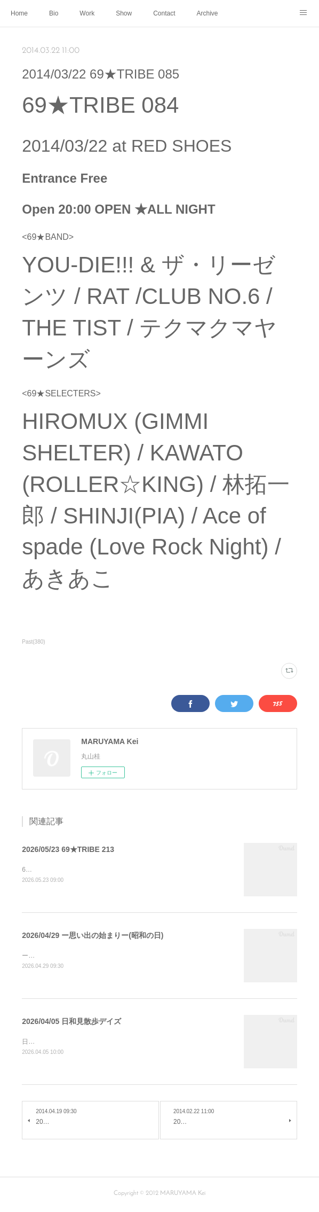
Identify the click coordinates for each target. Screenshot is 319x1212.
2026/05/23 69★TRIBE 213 (68, 849)
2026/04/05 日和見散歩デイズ (71, 1022)
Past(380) (33, 642)
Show (124, 13)
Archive (207, 13)
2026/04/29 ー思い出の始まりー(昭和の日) (92, 936)
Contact (164, 13)
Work (86, 13)
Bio (53, 13)
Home (19, 13)
